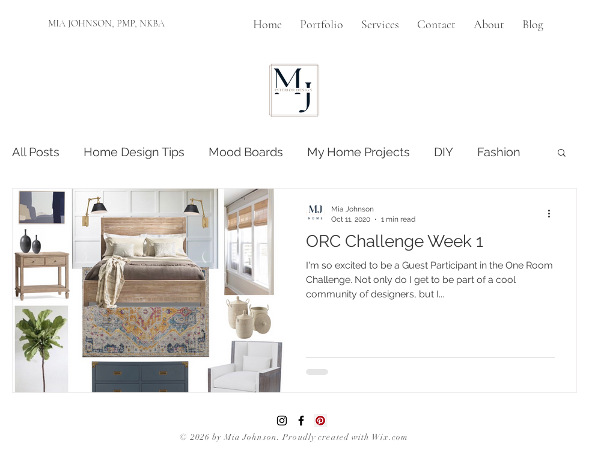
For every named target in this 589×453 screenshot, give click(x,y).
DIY (443, 152)
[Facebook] (301, 420)
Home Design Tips (134, 152)
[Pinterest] (320, 420)
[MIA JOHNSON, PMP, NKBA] (106, 23)
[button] (561, 153)
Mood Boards (246, 152)
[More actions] (553, 213)
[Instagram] (281, 420)
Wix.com (390, 437)
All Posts (36, 152)
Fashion (498, 152)
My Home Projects (358, 152)
